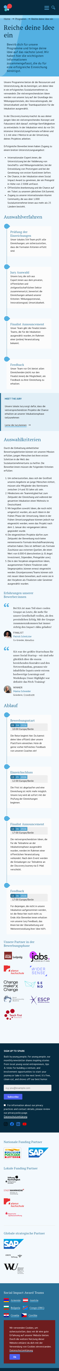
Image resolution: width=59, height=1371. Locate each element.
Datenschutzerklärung (21, 1350)
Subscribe (13, 1096)
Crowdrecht (29, 695)
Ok (14, 1356)
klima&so (29, 640)
